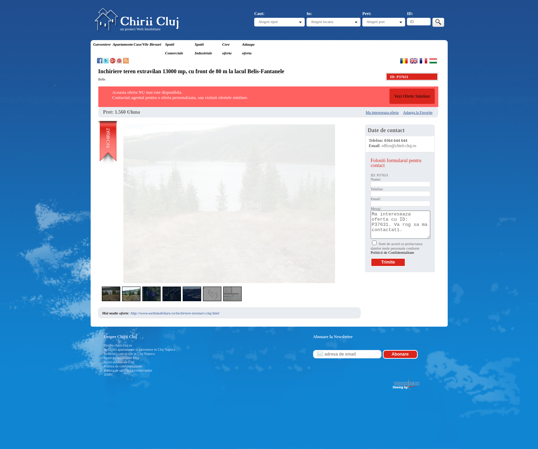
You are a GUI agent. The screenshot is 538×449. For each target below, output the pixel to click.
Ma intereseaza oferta (382, 112)
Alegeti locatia (322, 22)
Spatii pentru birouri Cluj (121, 358)
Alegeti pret (375, 22)
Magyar (433, 60)
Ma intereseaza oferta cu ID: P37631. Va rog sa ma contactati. (400, 225)
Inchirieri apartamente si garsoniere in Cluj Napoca (139, 349)
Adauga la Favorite (417, 112)
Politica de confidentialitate (123, 366)
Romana (404, 60)
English (414, 60)
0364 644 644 (395, 140)
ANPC (108, 374)
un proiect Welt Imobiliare (140, 29)
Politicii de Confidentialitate (392, 252)
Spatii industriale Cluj (119, 362)
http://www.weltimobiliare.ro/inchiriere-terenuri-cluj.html (175, 313)
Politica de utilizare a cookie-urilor (128, 370)
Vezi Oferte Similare (412, 96)
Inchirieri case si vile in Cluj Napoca (129, 354)
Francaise (423, 60)
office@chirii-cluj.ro (399, 145)
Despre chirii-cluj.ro (118, 345)
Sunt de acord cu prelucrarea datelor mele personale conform (397, 248)
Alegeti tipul (268, 22)
